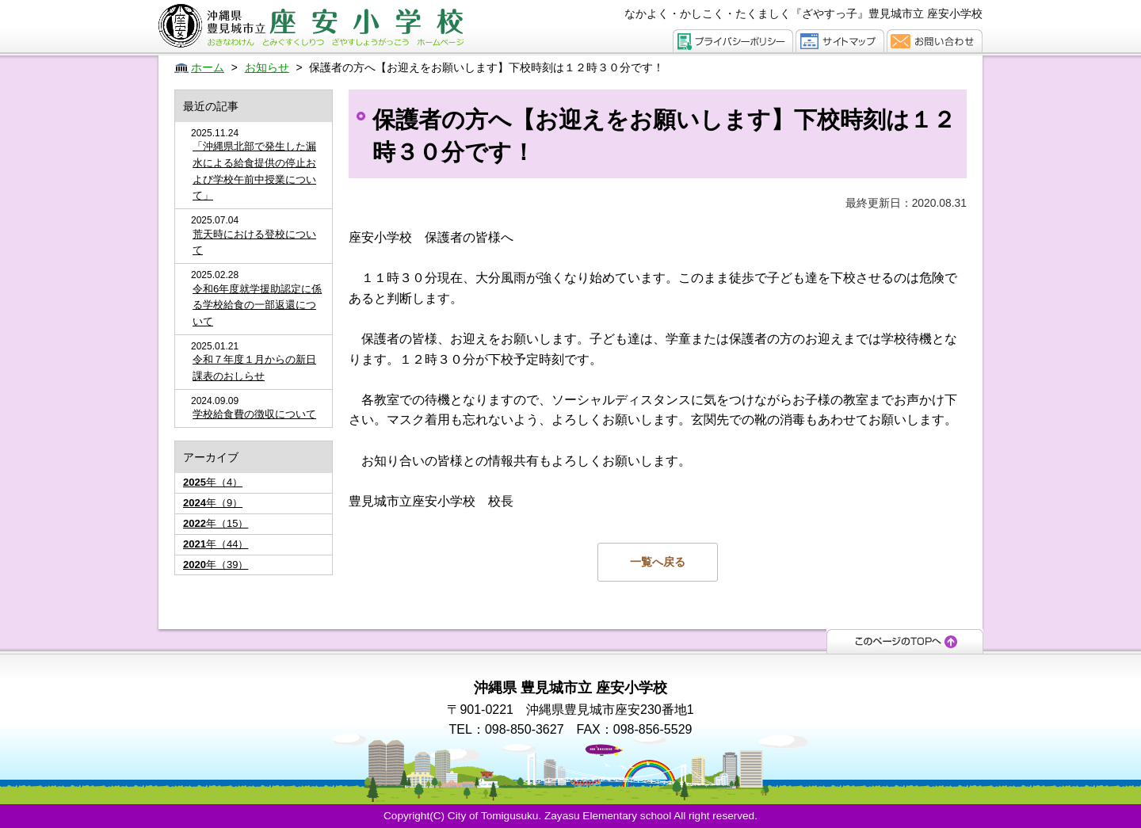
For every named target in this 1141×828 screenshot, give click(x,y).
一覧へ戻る (657, 561)
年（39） (215, 564)
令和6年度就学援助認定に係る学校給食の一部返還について (257, 305)
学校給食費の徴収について (254, 414)
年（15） (215, 523)
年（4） (212, 482)
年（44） (215, 544)
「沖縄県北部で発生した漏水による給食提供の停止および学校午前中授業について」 (254, 170)
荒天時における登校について (254, 242)
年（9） (212, 503)
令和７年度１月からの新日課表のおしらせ (254, 367)
